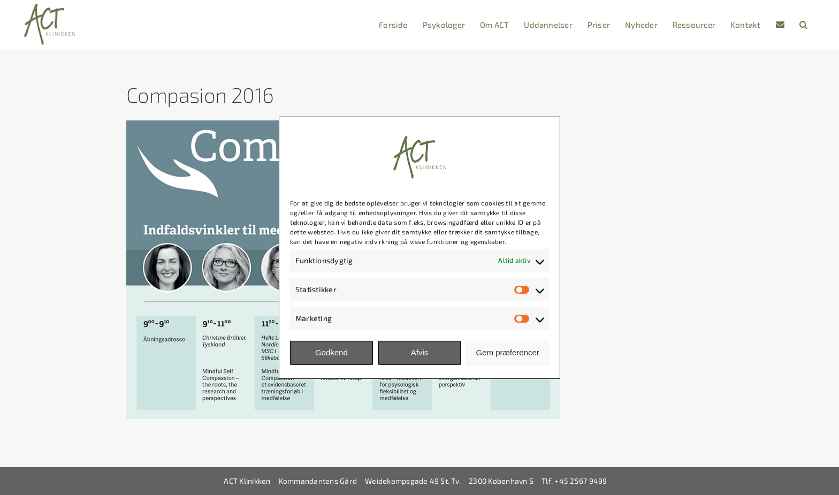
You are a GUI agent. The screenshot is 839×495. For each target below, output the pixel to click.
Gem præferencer (507, 352)
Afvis (420, 352)
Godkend (331, 352)
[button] (803, 25)
